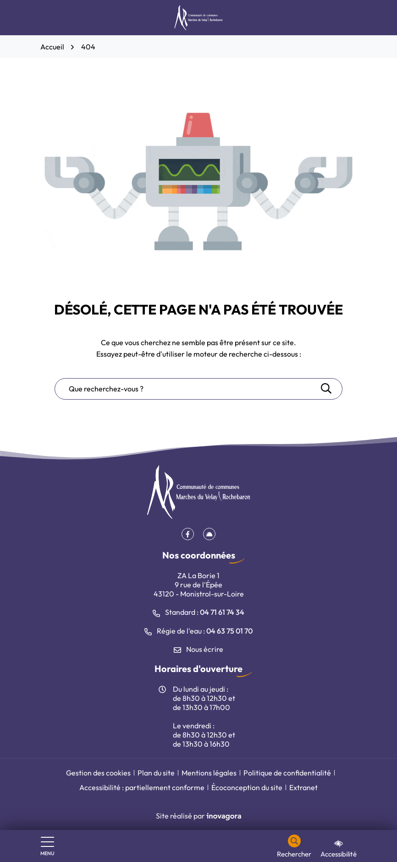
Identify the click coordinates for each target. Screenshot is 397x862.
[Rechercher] (294, 846)
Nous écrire (198, 649)
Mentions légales (209, 772)
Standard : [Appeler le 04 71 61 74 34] (198, 612)
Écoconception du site (246, 787)
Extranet (303, 787)
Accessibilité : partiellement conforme (141, 787)
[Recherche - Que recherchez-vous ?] (187, 389)
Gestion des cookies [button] (98, 772)
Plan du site (156, 772)
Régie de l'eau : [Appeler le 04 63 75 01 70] (198, 630)
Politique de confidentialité (287, 772)
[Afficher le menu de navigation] (47, 846)
